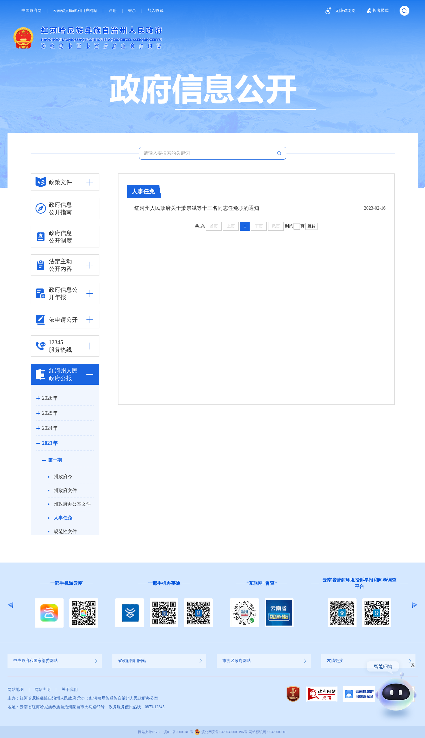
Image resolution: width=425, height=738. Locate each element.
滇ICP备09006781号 (178, 732)
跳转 (311, 226)
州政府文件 (65, 490)
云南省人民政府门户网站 (75, 11)
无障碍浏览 (339, 11)
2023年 (50, 443)
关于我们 (70, 689)
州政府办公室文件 (72, 504)
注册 (113, 11)
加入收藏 (155, 11)
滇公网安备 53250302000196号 (224, 732)
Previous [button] (11, 605)
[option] (66, 605)
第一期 (55, 460)
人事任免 (63, 517)
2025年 (50, 413)
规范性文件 (65, 531)
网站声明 (42, 689)
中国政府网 (31, 11)
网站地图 (16, 689)
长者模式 (378, 10)
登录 (132, 11)
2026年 (50, 398)
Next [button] (415, 605)
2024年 (50, 428)
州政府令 (63, 476)
